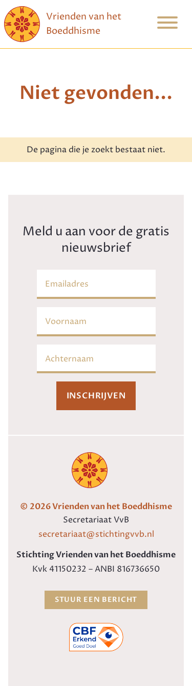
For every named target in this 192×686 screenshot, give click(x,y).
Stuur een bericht (96, 599)
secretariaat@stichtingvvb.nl (96, 534)
